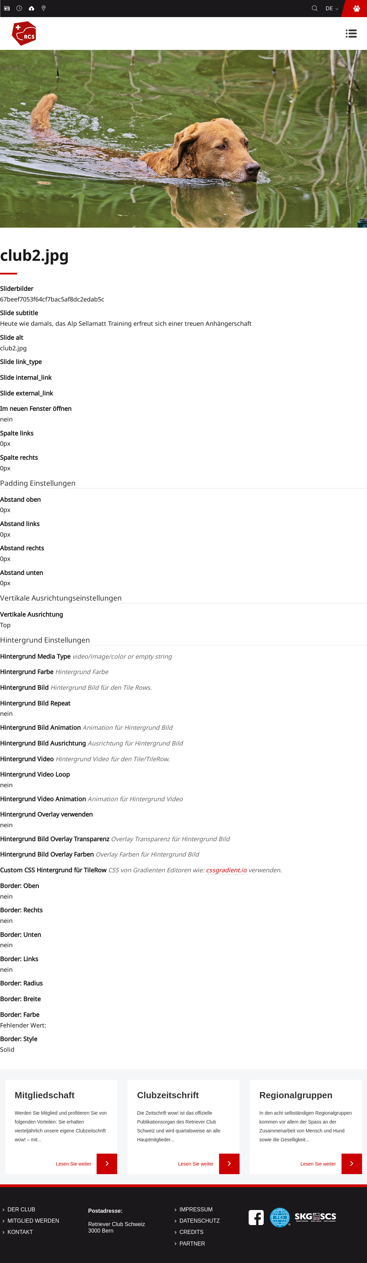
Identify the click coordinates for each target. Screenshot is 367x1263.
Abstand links (20, 524)
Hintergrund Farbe (54, 672)
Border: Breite (20, 999)
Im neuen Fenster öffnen (35, 408)
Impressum (196, 1209)
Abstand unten (21, 572)
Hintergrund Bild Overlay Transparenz (115, 839)
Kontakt (20, 1232)
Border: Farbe (19, 1014)
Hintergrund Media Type (86, 656)
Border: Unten (20, 934)
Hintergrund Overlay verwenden (46, 814)
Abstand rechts (22, 548)
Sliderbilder (16, 288)
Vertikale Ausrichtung (31, 614)
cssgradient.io (226, 870)
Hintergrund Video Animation (91, 799)
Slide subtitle (19, 313)
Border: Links (19, 959)
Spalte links (17, 433)
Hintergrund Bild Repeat (35, 703)
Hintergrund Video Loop (35, 774)
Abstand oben (20, 499)
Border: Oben (19, 886)
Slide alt (11, 337)
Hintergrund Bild (76, 687)
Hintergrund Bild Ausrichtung (91, 743)
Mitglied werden (33, 1221)
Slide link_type (21, 362)
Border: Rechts (21, 910)
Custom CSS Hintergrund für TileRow (141, 870)
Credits (192, 1232)
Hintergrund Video (85, 759)
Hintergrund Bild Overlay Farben (99, 854)
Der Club (21, 1209)
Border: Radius (21, 983)
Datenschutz (200, 1221)
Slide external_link (26, 393)
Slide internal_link (26, 377)
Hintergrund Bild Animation (86, 727)
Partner (192, 1244)
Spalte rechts (19, 457)
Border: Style (18, 1039)
